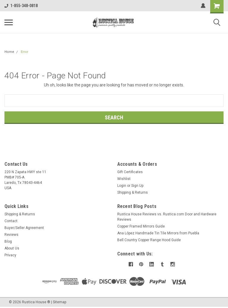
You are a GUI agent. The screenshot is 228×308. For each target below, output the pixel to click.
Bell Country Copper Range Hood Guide (149, 240)
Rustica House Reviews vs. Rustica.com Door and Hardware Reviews (166, 217)
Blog (8, 241)
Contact (11, 221)
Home (9, 52)
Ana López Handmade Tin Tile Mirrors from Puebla (158, 233)
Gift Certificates (130, 172)
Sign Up (137, 186)
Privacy (10, 255)
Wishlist (124, 179)
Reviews (11, 235)
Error (24, 52)
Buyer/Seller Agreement (24, 228)
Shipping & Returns (132, 192)
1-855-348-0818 (21, 5)
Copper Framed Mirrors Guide (141, 226)
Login (121, 186)
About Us (11, 248)
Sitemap (59, 302)
